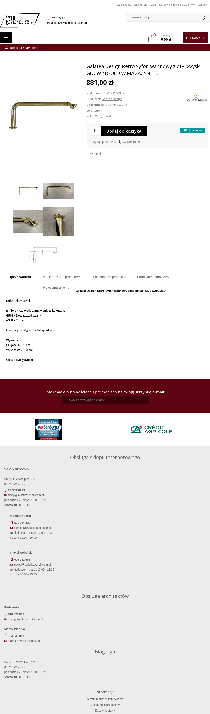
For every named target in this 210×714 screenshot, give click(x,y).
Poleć (56, 287)
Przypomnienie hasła (131, 669)
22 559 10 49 (131, 142)
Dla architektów (182, 669)
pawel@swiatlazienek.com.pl (115, 521)
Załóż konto (124, 4)
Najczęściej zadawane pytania (79, 663)
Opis (19, 277)
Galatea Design (112, 99)
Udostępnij (94, 153)
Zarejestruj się (131, 663)
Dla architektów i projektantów (177, 4)
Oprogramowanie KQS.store (188, 708)
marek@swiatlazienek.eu (125, 582)
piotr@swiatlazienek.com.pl (27, 582)
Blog (153, 4)
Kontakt (202, 4)
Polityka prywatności (79, 675)
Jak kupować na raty (79, 669)
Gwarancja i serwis (28, 675)
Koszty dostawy (28, 669)
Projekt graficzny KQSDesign (147, 708)
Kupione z (61, 277)
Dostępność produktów (27, 663)
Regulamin (79, 658)
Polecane (109, 277)
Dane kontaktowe (182, 658)
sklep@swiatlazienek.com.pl (71, 22)
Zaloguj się (140, 4)
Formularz (153, 277)
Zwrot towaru (27, 681)
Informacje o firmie (182, 663)
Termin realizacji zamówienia (27, 658)
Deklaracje (27, 686)
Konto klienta (130, 675)
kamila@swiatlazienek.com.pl (116, 484)
